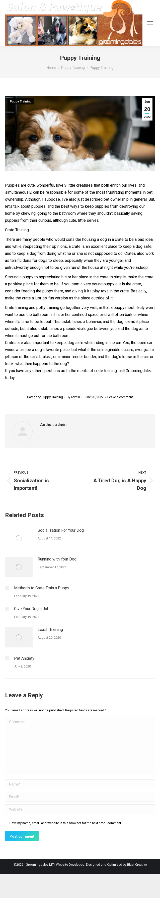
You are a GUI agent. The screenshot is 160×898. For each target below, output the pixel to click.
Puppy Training (21, 101)
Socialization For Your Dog (61, 530)
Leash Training (50, 629)
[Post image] (19, 538)
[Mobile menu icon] (150, 23)
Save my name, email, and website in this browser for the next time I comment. (66, 823)
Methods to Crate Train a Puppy (41, 588)
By (73, 397)
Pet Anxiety (24, 658)
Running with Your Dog (57, 559)
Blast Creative (137, 864)
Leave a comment (120, 397)
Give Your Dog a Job (31, 608)
